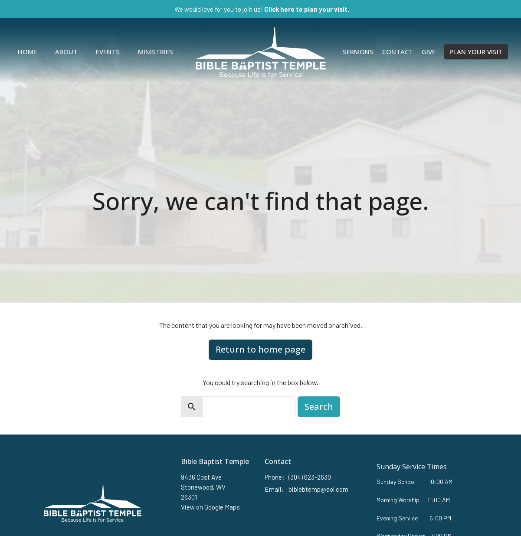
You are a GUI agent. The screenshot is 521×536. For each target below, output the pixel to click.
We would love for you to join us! (261, 9)
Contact (397, 51)
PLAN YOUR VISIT (476, 51)
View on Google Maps (210, 507)
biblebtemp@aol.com (318, 489)
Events (108, 51)
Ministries (155, 51)
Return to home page (260, 349)
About (66, 51)
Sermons (358, 51)
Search (319, 406)
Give (429, 51)
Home (27, 51)
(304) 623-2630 (309, 477)
